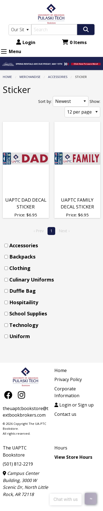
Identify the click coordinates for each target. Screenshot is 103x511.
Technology (23, 325)
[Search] (54, 29)
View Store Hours (73, 457)
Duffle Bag (22, 291)
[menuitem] (53, 245)
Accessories (57, 77)
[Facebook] (9, 394)
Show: (95, 101)
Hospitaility (23, 302)
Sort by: (45, 101)
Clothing (19, 268)
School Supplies (28, 313)
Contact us (65, 414)
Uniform (19, 336)
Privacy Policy (68, 379)
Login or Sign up (74, 405)
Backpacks (22, 256)
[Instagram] (21, 394)
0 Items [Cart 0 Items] (74, 42)
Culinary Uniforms (31, 279)
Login (25, 42)
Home (7, 77)
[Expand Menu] (4, 51)
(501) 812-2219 (18, 464)
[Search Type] (20, 29)
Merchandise (30, 77)
